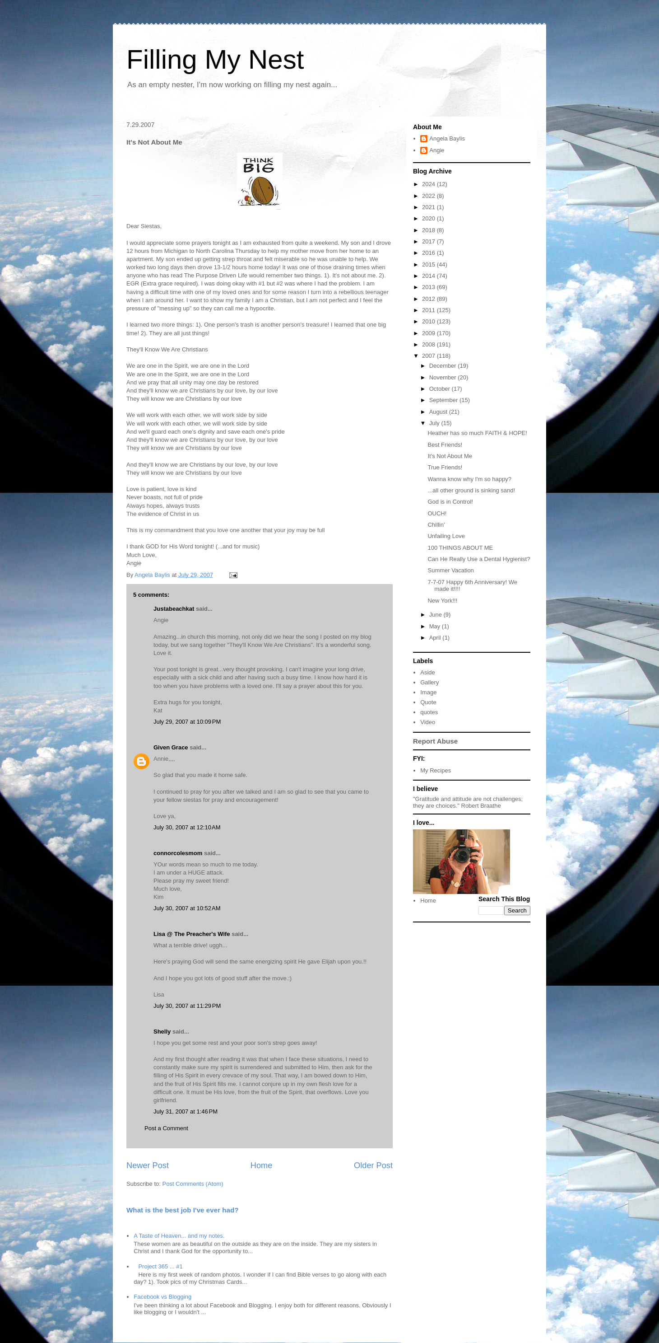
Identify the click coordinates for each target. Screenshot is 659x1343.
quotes (429, 712)
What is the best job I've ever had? (182, 1210)
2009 (429, 333)
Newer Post (147, 1165)
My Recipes (435, 770)
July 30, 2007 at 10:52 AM (187, 908)
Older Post (373, 1165)
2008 (429, 344)
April (436, 637)
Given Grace (170, 747)
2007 (429, 355)
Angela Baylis (447, 138)
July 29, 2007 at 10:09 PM (187, 721)
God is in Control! (450, 501)
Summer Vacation (450, 570)
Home (262, 1165)
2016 (429, 252)
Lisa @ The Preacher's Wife (191, 934)
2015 (429, 264)
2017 (429, 241)
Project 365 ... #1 (160, 1266)
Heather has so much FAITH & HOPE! (477, 433)
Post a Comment (166, 1128)
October (440, 388)
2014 (429, 275)
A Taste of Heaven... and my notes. (179, 1235)
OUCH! (436, 513)
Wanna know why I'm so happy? (469, 479)
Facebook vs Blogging (162, 1296)
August (439, 411)
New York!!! (442, 600)
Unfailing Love (445, 536)
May (435, 626)
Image (428, 692)
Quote (428, 702)
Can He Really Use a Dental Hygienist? (478, 559)
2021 (429, 207)
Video (427, 722)
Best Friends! (444, 444)
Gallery (429, 682)
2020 (429, 218)
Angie (436, 150)
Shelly (162, 1031)
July (435, 423)
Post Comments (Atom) (192, 1183)
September (444, 400)
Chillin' (436, 524)
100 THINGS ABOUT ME (460, 547)
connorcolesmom (177, 853)
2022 (429, 195)
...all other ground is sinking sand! (471, 490)
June (436, 614)
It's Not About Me (449, 456)
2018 (429, 230)
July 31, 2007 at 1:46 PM (185, 1111)
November (443, 377)
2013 (429, 287)
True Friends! (444, 467)
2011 (429, 310)
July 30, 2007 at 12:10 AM (187, 827)
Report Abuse (435, 741)
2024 (429, 184)
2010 (429, 321)
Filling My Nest (215, 59)
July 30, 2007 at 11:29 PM (187, 1005)
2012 (429, 298)
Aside (427, 672)
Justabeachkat (173, 608)
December (443, 365)
